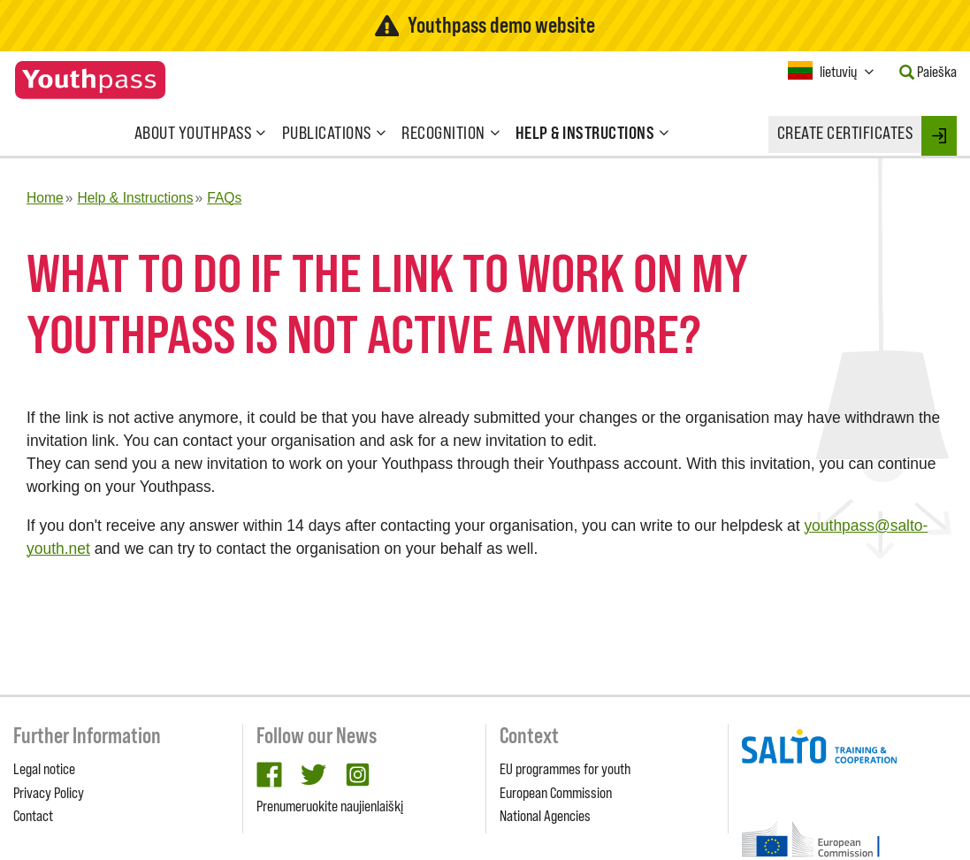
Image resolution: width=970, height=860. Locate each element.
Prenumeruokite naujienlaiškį (329, 806)
